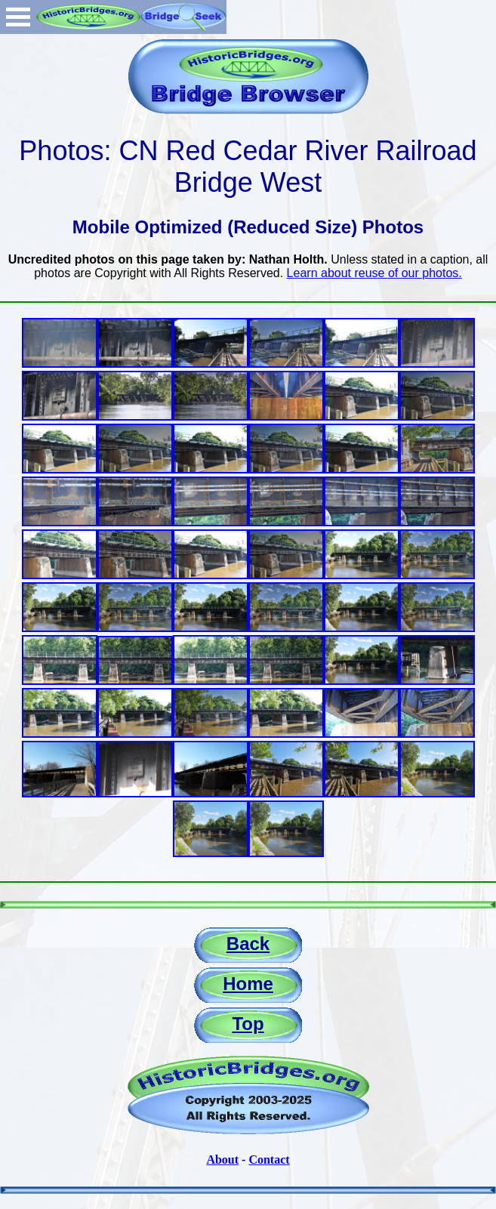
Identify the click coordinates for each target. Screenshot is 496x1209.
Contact (268, 1159)
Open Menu (18, 17)
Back (248, 943)
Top (247, 1023)
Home (248, 983)
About (222, 1159)
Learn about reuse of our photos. (374, 273)
